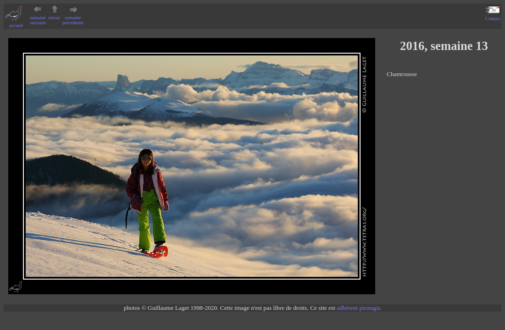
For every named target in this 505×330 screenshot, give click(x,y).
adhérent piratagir (358, 307)
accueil (16, 23)
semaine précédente (72, 17)
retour (54, 15)
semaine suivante (38, 17)
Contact (492, 16)
